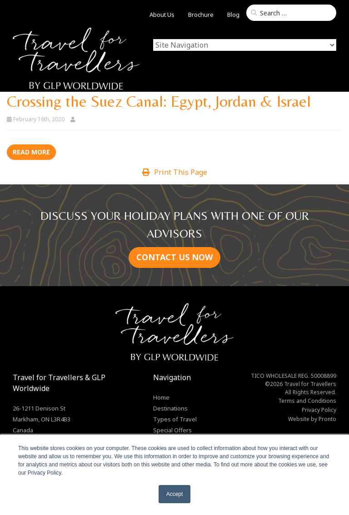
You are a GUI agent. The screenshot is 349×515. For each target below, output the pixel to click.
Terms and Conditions (307, 401)
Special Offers (172, 430)
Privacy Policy (319, 410)
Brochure (201, 14)
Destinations (170, 408)
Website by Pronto (312, 419)
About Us (162, 14)
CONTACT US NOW (174, 257)
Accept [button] (174, 494)
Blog (233, 14)
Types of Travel (175, 419)
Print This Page (174, 172)
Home (161, 397)
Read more (31, 152)
